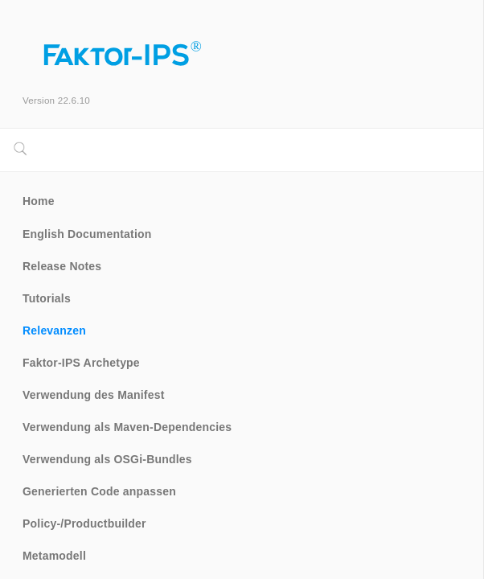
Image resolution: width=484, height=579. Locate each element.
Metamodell (54, 555)
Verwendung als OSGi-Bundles (107, 459)
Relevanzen (54, 330)
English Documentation (87, 234)
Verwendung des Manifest (94, 394)
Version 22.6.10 (56, 100)
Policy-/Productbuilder (84, 523)
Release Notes (62, 266)
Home (39, 201)
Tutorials (47, 298)
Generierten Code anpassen (99, 491)
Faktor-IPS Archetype (81, 362)
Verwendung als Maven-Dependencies (127, 427)
